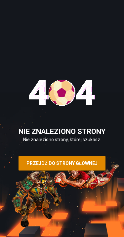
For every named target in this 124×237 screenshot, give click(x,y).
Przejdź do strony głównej (62, 163)
